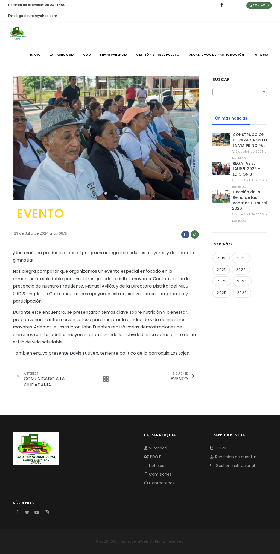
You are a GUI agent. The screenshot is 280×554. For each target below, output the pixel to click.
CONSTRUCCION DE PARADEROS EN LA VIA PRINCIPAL (250, 140)
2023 (222, 281)
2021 (221, 269)
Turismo (261, 54)
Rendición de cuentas (233, 457)
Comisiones (157, 474)
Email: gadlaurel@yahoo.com (32, 15)
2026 (242, 292)
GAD (87, 54)
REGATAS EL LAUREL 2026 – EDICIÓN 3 (246, 169)
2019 (221, 257)
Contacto (259, 5)
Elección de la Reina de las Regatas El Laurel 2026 (249, 200)
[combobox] (239, 92)
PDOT (152, 457)
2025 (222, 292)
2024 (242, 281)
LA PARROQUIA (61, 54)
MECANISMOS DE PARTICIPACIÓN (216, 54)
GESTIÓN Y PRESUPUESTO (158, 54)
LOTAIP (219, 448)
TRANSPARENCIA (113, 54)
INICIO (35, 54)
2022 (241, 269)
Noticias (154, 465)
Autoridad (155, 448)
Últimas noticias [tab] (231, 118)
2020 (241, 257)
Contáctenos (159, 483)
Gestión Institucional (232, 465)
